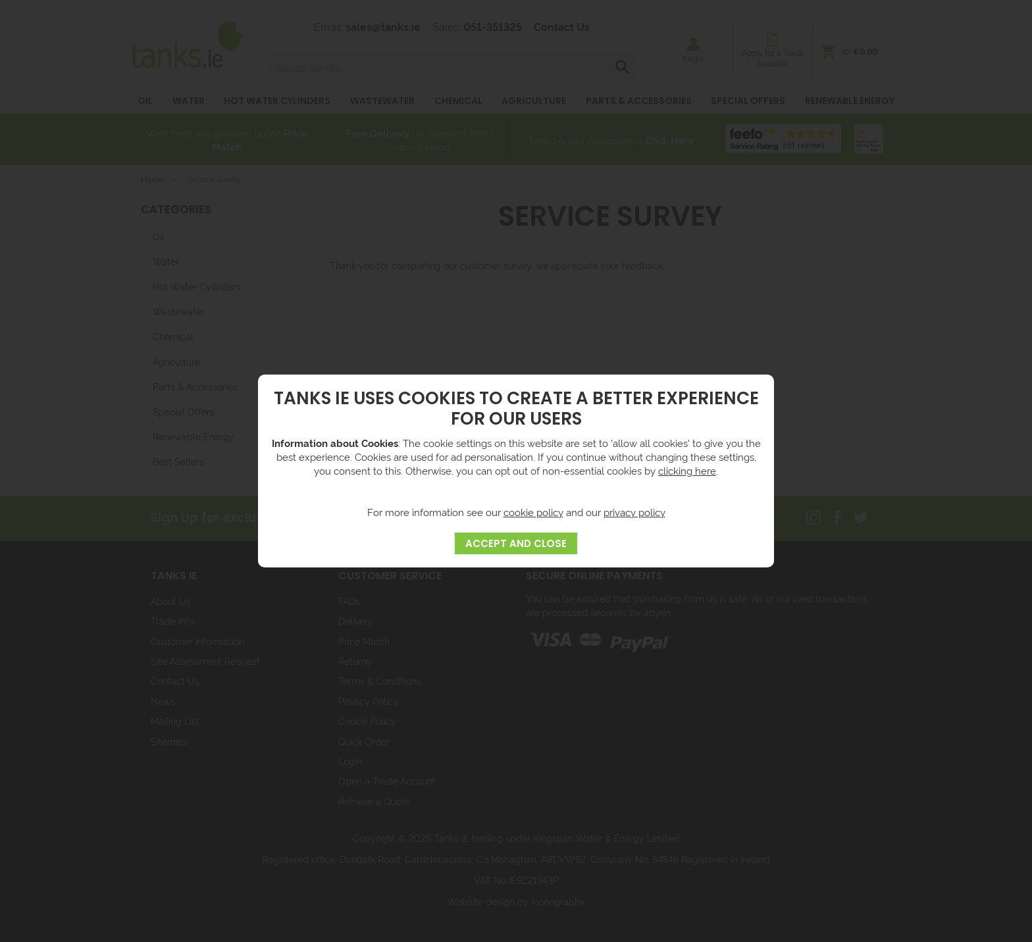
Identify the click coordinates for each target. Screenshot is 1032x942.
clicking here (687, 470)
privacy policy (634, 512)
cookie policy (533, 512)
